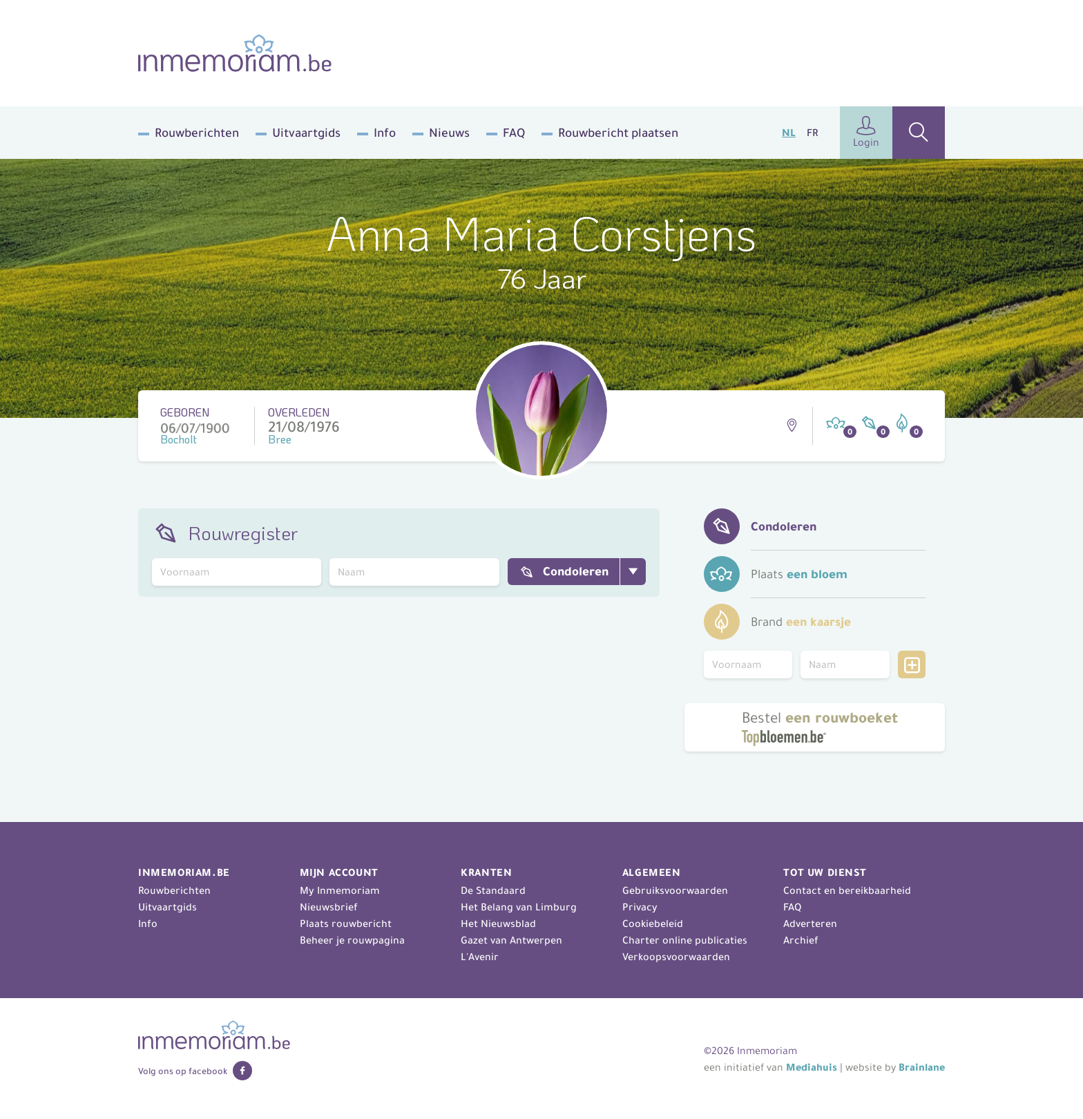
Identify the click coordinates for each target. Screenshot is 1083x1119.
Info (385, 133)
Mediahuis (811, 1067)
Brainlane (922, 1067)
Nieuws (449, 133)
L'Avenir (480, 956)
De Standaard (493, 890)
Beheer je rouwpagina (352, 940)
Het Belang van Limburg (519, 906)
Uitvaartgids (306, 133)
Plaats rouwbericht (346, 923)
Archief (800, 940)
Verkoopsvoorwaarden (676, 956)
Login (866, 132)
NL (789, 132)
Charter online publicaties (684, 940)
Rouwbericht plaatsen (618, 133)
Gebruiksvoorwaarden (675, 890)
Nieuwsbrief (329, 906)
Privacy (640, 906)
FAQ (514, 133)
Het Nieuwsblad (498, 923)
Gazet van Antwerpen (511, 940)
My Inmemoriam (340, 890)
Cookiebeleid (652, 923)
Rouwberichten (197, 133)
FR (812, 132)
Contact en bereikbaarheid (847, 890)
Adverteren (810, 923)
